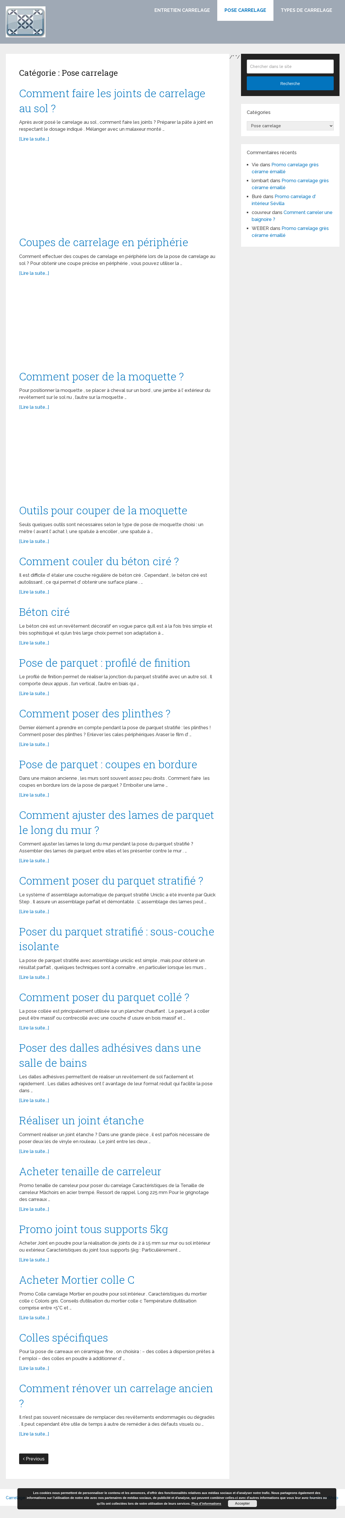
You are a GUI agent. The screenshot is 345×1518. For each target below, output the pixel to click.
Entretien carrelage (182, 10)
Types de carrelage (306, 10)
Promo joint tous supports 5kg (95, 1238)
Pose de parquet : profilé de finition (107, 666)
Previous (34, 1471)
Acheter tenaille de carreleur (91, 1180)
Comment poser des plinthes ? (96, 717)
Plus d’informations (206, 1503)
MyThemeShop (323, 1510)
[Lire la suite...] (34, 140)
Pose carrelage (245, 10)
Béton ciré (45, 614)
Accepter (242, 1504)
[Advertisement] (117, 192)
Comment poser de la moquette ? (103, 378)
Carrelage (15, 1510)
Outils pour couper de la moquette (105, 512)
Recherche (290, 83)
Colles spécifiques (64, 1348)
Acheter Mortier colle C (78, 1290)
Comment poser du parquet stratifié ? (113, 886)
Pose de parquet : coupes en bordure (110, 768)
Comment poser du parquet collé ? (106, 1004)
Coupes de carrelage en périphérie (105, 243)
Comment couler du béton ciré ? (100, 563)
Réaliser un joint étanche (82, 1129)
